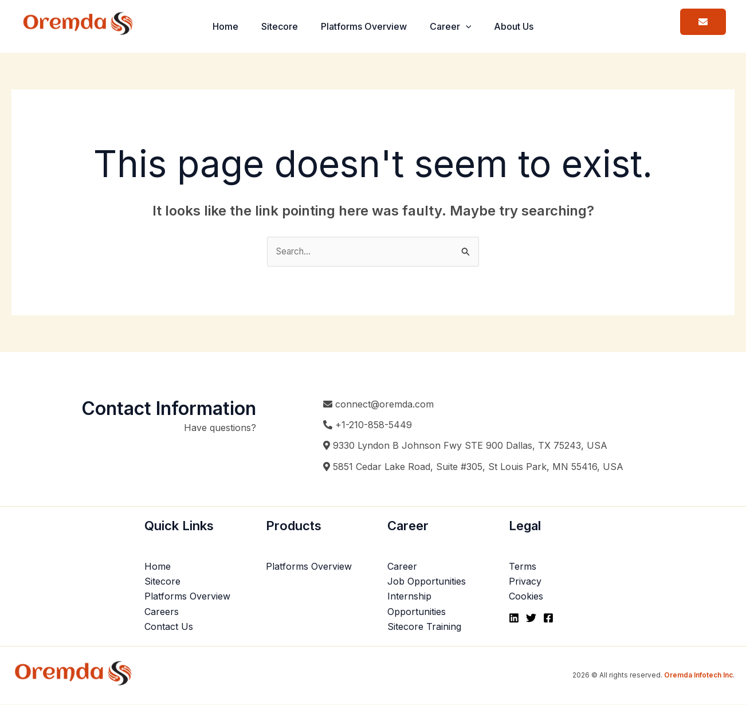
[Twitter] (531, 619)
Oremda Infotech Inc (698, 675)
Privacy (525, 582)
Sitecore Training (424, 627)
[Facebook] (548, 619)
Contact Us (168, 627)
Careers (161, 612)
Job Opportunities (426, 582)
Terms (522, 567)
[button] (470, 26)
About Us (523, 26)
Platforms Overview (364, 26)
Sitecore (275, 26)
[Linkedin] (514, 619)
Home (216, 26)
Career (455, 26)
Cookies (526, 597)
